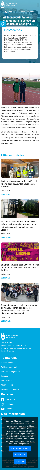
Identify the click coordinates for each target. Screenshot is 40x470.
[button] (3, 24)
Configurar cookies (20, 448)
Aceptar (20, 461)
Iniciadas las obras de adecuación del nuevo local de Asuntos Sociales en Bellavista (19, 184)
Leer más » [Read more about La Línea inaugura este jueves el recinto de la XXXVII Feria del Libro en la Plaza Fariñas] (6, 278)
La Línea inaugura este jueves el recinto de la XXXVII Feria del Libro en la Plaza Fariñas (20, 267)
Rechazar (20, 455)
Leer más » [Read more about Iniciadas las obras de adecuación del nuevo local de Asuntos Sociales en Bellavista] (6, 194)
